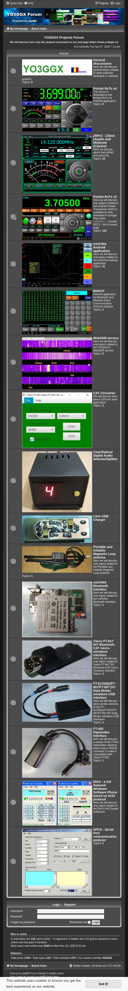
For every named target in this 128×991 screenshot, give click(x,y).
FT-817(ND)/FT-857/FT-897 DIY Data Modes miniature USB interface (104, 690)
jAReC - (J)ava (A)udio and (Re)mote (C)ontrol (104, 141)
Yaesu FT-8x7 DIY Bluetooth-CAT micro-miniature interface (104, 648)
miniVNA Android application (101, 247)
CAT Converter (104, 393)
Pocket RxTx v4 (105, 88)
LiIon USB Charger (100, 517)
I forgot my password (22, 922)
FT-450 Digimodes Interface (101, 732)
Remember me (80, 922)
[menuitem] (28, 3)
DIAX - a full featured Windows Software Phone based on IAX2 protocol (105, 790)
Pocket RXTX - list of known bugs (105, 224)
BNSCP (98, 291)
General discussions (102, 61)
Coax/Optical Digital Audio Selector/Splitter (105, 455)
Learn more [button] (66, 986)
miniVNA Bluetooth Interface (100, 586)
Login (56, 904)
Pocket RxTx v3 (105, 197)
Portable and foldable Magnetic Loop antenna (104, 552)
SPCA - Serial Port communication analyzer (105, 835)
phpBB (25, 973)
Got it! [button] (103, 984)
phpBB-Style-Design (49, 976)
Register (70, 904)
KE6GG (107, 957)
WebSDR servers (106, 338)
